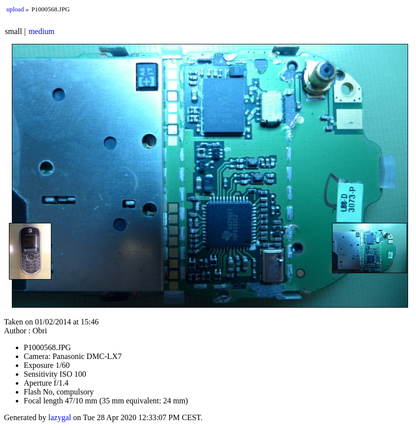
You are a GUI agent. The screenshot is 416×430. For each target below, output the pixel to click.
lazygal (59, 417)
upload (15, 9)
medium (41, 31)
